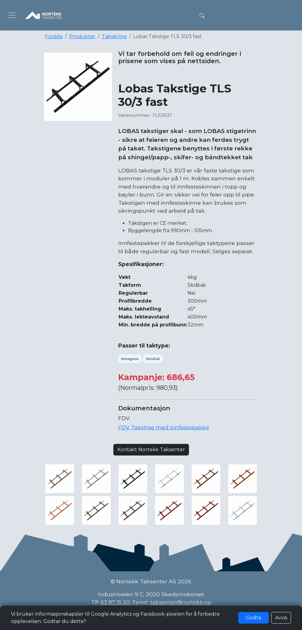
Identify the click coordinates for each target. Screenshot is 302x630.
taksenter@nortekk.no (180, 602)
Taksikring (114, 36)
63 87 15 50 (115, 602)
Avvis (281, 618)
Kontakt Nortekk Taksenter (151, 449)
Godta (253, 618)
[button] (202, 15)
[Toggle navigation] (12, 15)
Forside (54, 36)
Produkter (82, 36)
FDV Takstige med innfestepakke (163, 427)
